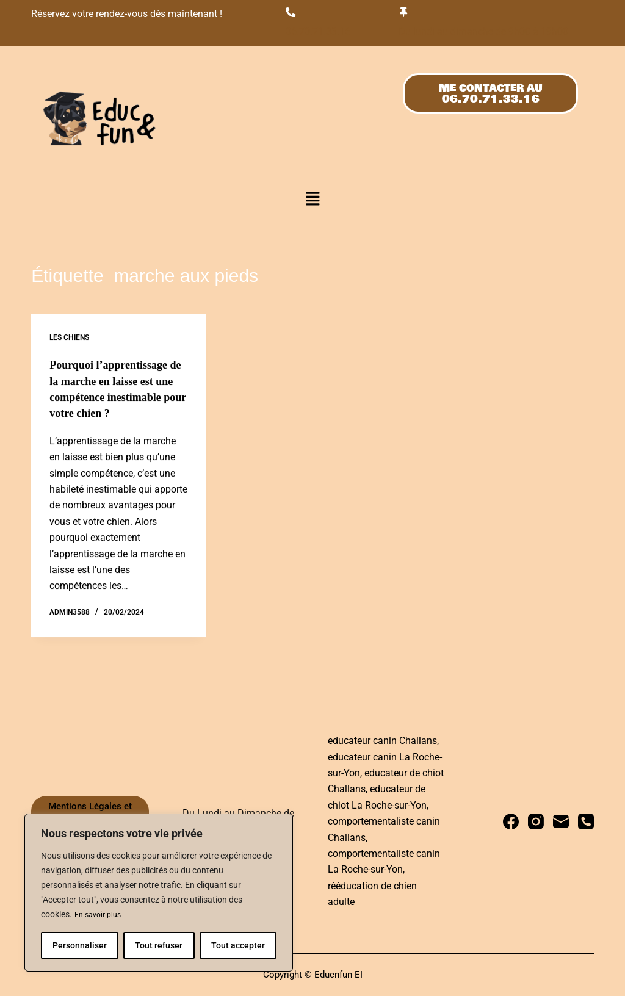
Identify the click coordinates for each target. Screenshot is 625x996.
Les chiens (69, 340)
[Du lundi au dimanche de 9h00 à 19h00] (405, 12)
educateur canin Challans (382, 740)
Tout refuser (158, 945)
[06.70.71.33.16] (292, 12)
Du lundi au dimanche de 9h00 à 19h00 (492, 32)
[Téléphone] (586, 821)
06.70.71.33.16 (322, 32)
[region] (158, 893)
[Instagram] (536, 821)
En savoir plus (100, 915)
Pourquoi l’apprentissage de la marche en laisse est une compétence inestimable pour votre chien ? (114, 398)
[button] (312, 201)
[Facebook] (511, 821)
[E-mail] (561, 821)
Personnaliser (79, 945)
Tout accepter (238, 945)
